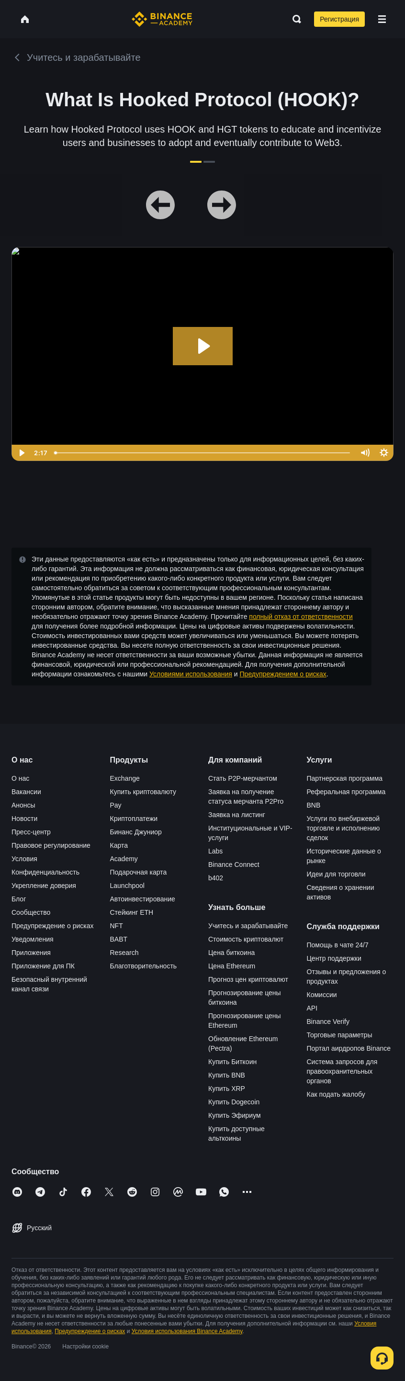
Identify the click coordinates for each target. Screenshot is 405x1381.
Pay (116, 805)
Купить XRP (226, 1088)
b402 (215, 878)
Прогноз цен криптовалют (248, 979)
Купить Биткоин (232, 1062)
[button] (382, 19)
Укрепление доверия (43, 885)
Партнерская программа (345, 778)
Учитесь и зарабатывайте (248, 926)
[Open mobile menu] (382, 19)
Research (124, 952)
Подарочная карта (138, 872)
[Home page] (162, 19)
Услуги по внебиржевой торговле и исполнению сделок (343, 828)
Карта (119, 845)
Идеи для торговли (336, 874)
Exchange (125, 778)
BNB (314, 805)
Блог (18, 899)
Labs (215, 851)
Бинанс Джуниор (136, 832)
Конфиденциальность (45, 872)
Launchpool (127, 885)
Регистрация (339, 19)
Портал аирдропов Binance (349, 1048)
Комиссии (322, 995)
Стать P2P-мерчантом (242, 778)
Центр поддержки (334, 958)
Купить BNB (226, 1075)
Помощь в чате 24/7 (338, 945)
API (312, 1008)
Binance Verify (328, 1021)
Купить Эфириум (234, 1115)
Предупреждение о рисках (52, 926)
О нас (20, 778)
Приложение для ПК (43, 966)
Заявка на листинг (236, 815)
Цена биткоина (231, 952)
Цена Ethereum (231, 966)
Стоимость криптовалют (245, 939)
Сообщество (30, 912)
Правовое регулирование (50, 845)
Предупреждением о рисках (283, 674)
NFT (116, 926)
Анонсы (23, 805)
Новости (24, 818)
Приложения (31, 952)
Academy (124, 859)
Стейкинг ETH (132, 912)
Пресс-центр (31, 832)
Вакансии (26, 792)
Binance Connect (233, 864)
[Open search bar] (294, 19)
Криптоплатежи (134, 818)
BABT (119, 939)
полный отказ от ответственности (300, 616)
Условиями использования (190, 674)
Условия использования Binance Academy (187, 1331)
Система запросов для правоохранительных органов (342, 1071)
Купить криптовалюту (143, 792)
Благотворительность (143, 966)
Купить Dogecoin (233, 1102)
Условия (24, 859)
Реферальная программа (346, 792)
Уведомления (32, 939)
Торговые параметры (339, 1035)
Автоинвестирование (142, 899)
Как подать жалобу (336, 1094)
